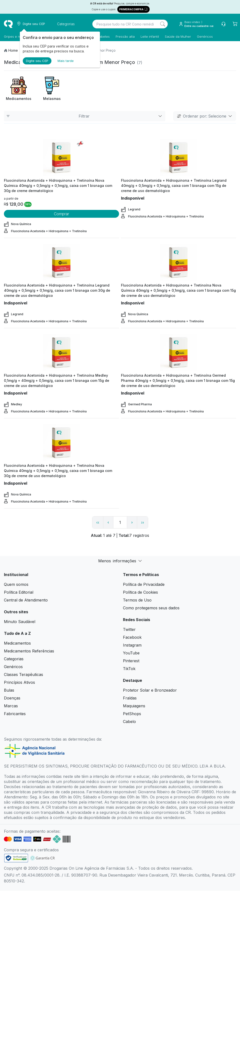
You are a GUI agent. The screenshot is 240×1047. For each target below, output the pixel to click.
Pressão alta (125, 36)
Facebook (132, 637)
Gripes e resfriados (18, 36)
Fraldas (130, 698)
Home (13, 50)
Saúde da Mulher (178, 36)
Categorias (14, 658)
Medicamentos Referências (29, 651)
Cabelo (129, 721)
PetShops (132, 713)
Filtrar (84, 116)
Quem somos (16, 584)
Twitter (129, 629)
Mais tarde (66, 61)
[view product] (61, 157)
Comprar (61, 213)
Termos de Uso (137, 600)
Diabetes (103, 36)
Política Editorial (18, 592)
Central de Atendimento (26, 600)
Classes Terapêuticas (23, 674)
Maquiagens (134, 705)
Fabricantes (15, 713)
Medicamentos (17, 643)
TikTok (129, 668)
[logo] (8, 24)
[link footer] (16, 858)
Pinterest (131, 660)
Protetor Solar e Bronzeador (150, 690)
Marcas (11, 705)
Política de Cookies (140, 592)
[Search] (163, 24)
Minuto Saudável (19, 621)
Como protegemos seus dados (151, 607)
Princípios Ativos (19, 682)
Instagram (132, 645)
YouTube (131, 652)
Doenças (12, 698)
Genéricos (205, 36)
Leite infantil (150, 36)
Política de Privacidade (144, 584)
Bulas (9, 690)
